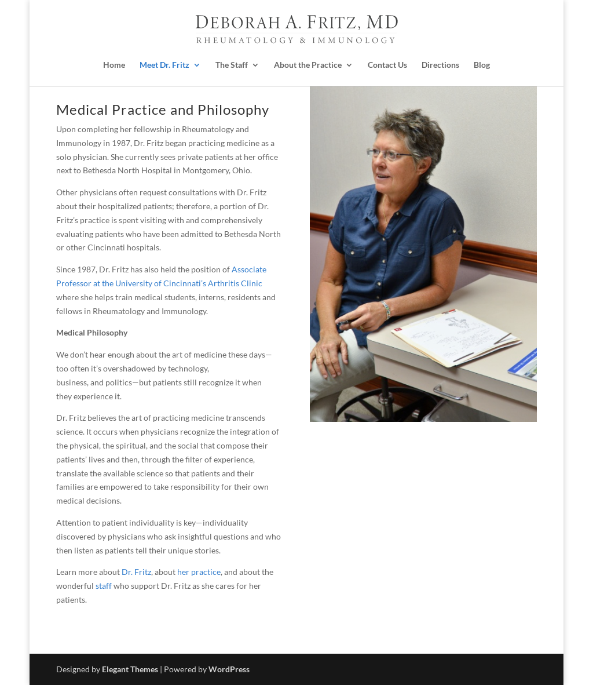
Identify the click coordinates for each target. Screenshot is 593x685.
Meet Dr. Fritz (164, 65)
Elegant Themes (130, 669)
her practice (199, 572)
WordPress (229, 669)
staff (104, 586)
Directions (440, 65)
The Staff (231, 65)
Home (114, 65)
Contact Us (387, 65)
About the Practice (308, 65)
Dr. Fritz (136, 572)
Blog (482, 65)
